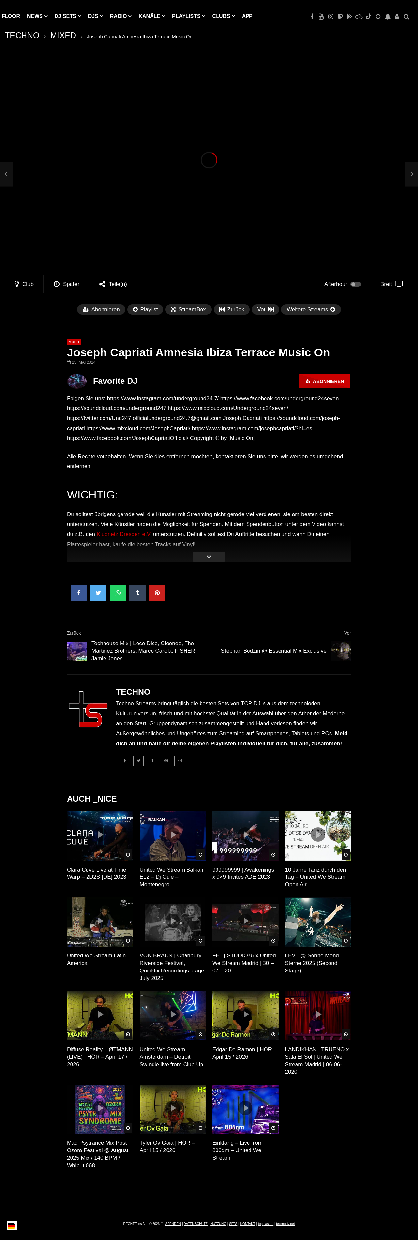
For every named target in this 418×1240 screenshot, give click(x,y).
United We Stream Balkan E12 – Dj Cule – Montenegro (171, 877)
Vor (347, 633)
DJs (93, 16)
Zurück (74, 633)
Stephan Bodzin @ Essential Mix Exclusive (274, 651)
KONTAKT (247, 1224)
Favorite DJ (115, 380)
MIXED (63, 35)
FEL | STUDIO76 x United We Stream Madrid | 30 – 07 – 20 (244, 963)
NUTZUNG (218, 1224)
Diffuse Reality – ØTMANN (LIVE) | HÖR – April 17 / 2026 (100, 1057)
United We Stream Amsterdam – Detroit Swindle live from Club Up (171, 1057)
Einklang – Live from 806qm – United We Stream (237, 1150)
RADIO (118, 16)
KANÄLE (149, 16)
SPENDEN (173, 1224)
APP (247, 16)
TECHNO (22, 35)
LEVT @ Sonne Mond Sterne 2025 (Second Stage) (312, 963)
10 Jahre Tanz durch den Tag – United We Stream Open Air (315, 877)
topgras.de (265, 1224)
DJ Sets (65, 16)
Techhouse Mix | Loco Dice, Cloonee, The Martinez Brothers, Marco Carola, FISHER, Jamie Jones (144, 650)
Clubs (221, 16)
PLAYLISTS (186, 16)
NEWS (35, 16)
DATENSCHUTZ (196, 1224)
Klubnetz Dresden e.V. (124, 534)
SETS (233, 1224)
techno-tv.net (285, 1224)
